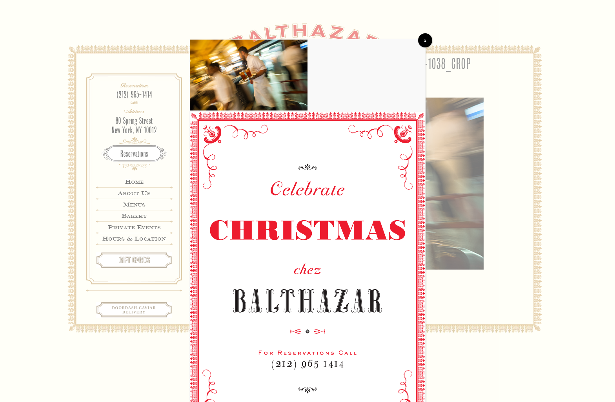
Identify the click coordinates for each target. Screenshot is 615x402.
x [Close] (425, 40)
